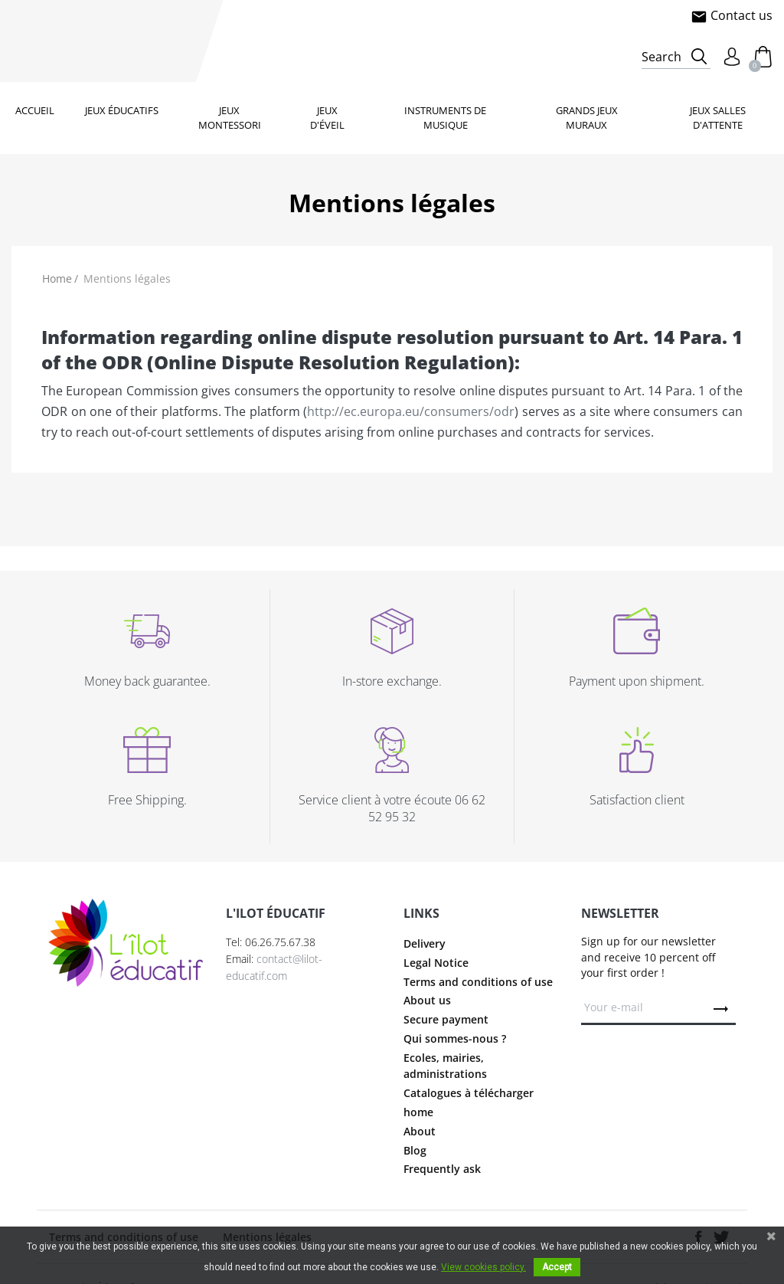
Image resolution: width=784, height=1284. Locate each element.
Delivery (424, 943)
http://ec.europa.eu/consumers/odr (410, 411)
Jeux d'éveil (327, 117)
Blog (414, 1150)
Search (661, 56)
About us (427, 1000)
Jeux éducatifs (121, 110)
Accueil (34, 110)
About (419, 1131)
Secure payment (445, 1019)
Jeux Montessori (229, 117)
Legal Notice (436, 962)
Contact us (732, 15)
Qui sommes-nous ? (454, 1038)
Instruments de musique (445, 117)
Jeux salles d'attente (718, 117)
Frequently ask (442, 1168)
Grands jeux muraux (587, 117)
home (418, 1112)
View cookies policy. (483, 1267)
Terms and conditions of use (478, 981)
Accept (557, 1267)
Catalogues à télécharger (468, 1093)
